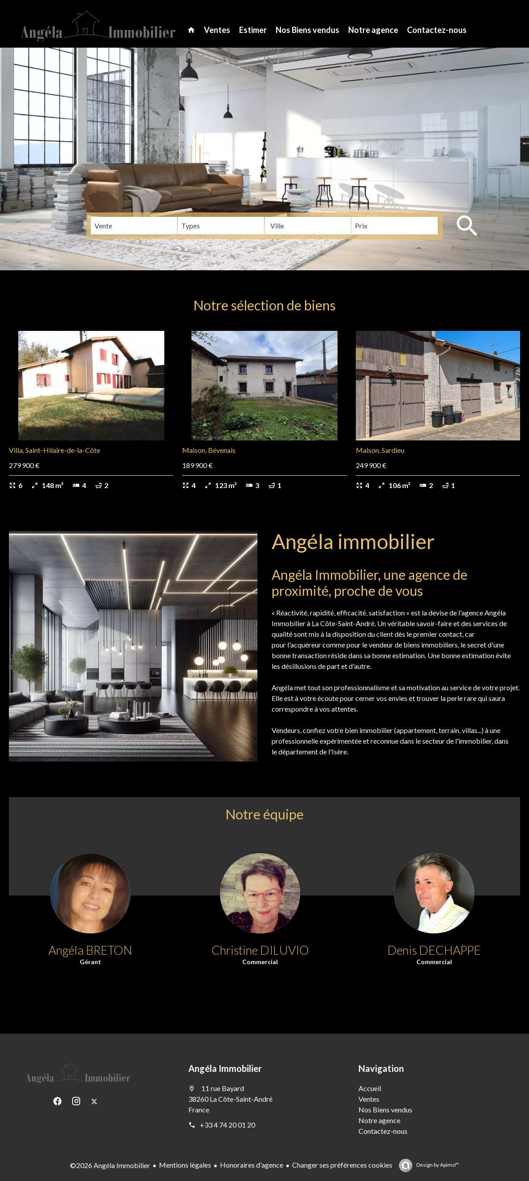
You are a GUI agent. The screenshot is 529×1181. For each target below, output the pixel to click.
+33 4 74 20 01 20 (227, 1124)
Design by (437, 1164)
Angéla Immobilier (225, 1068)
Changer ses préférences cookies (342, 1165)
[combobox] (134, 226)
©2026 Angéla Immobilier (110, 1165)
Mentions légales (185, 1165)
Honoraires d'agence (251, 1165)
